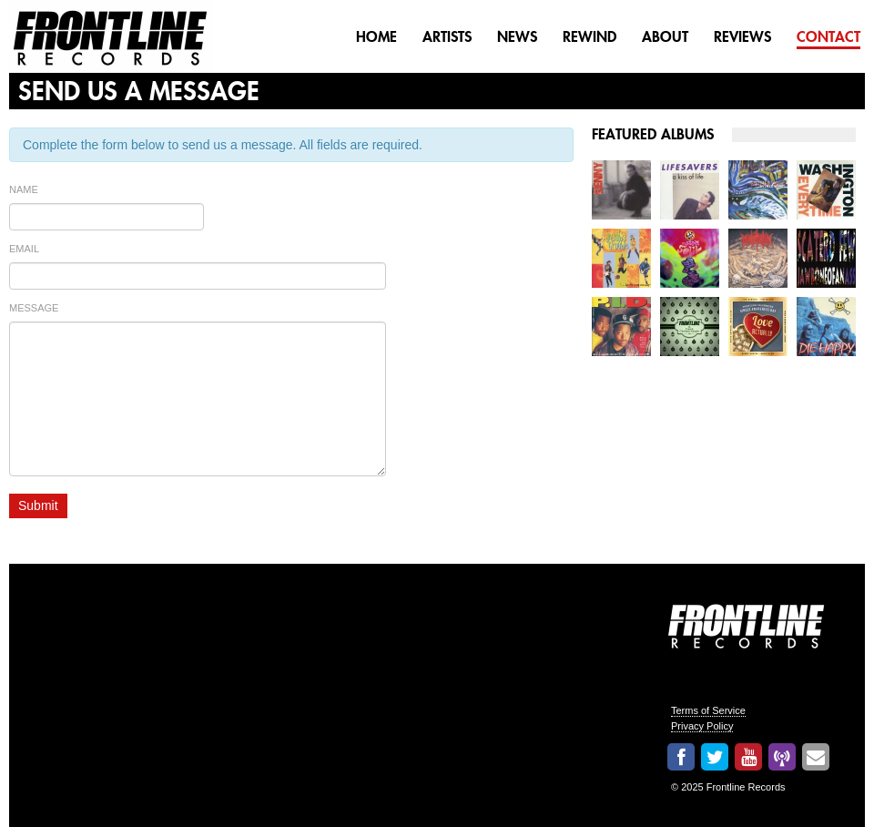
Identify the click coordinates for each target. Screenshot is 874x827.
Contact (828, 36)
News (517, 36)
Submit (38, 505)
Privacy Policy (702, 725)
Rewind (589, 36)
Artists (447, 36)
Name (23, 189)
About (665, 36)
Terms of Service (708, 710)
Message (33, 307)
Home (376, 36)
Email (24, 248)
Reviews (742, 36)
